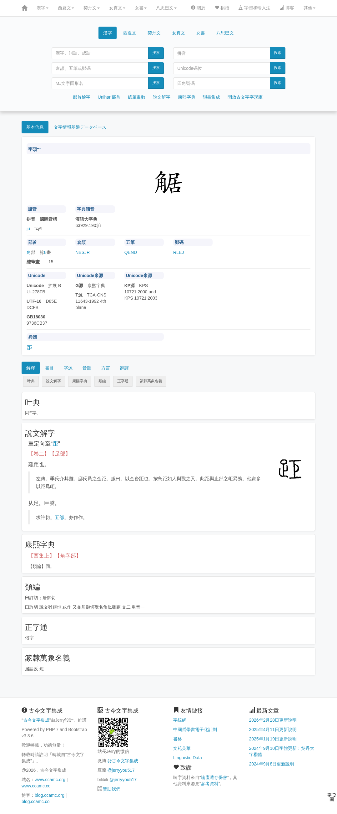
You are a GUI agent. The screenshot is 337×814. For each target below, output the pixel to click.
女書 (141, 7)
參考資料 (210, 783)
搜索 (156, 52)
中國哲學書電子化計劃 (195, 729)
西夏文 (66, 7)
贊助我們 (111, 788)
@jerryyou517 (120, 770)
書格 (177, 738)
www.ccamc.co (36, 785)
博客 (287, 7)
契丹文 (91, 7)
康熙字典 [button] (79, 381)
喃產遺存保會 (214, 777)
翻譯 (124, 367)
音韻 (87, 367)
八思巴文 (166, 7)
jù (28, 228)
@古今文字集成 (122, 760)
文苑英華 (182, 748)
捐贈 (222, 7)
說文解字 (161, 97)
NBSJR (82, 252)
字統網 (179, 720)
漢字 (42, 7)
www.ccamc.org (50, 779)
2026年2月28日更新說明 (273, 720)
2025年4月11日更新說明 (273, 729)
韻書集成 (211, 97)
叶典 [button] (31, 381)
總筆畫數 (136, 97)
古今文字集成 (36, 720)
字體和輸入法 (254, 7)
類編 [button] (102, 381)
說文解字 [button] (53, 381)
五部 (59, 517)
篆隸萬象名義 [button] (151, 381)
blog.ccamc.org (49, 795)
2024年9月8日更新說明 (271, 763)
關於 (198, 7)
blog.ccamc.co (35, 801)
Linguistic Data (187, 757)
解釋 (30, 367)
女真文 (117, 7)
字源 (68, 367)
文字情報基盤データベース (80, 127)
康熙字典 (186, 97)
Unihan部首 (109, 97)
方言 (105, 367)
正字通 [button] (122, 381)
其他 (309, 7)
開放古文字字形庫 (245, 97)
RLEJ (178, 252)
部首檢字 (81, 97)
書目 (49, 367)
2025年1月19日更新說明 (273, 738)
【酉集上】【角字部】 (54, 556)
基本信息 (35, 127)
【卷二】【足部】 (49, 454)
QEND (130, 252)
